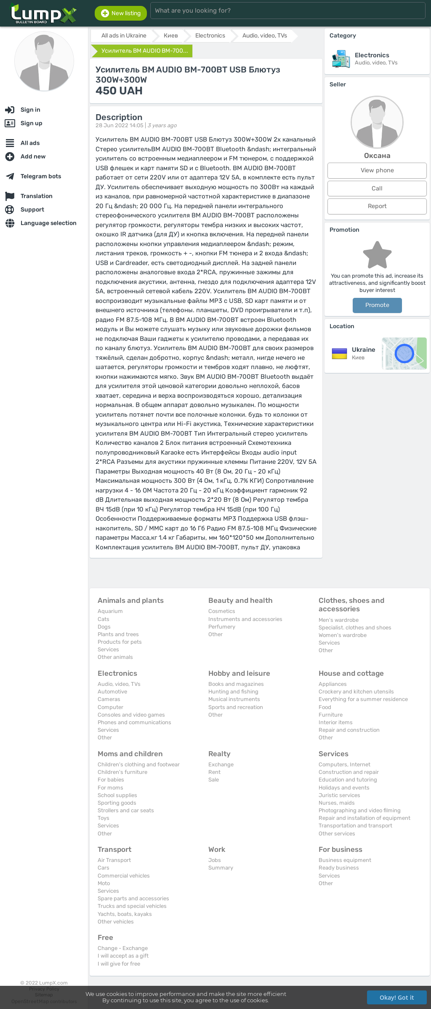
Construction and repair (349, 772)
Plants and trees (118, 634)
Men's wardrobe (339, 620)
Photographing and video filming (360, 810)
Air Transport (114, 860)
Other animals (115, 657)
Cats (103, 619)
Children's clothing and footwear (139, 764)
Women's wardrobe (343, 635)
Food (325, 707)
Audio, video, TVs (119, 684)
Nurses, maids (337, 803)
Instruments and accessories (245, 619)
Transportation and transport (355, 825)
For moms (110, 787)
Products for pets (120, 642)
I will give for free (119, 964)
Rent (214, 772)
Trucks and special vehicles (132, 906)
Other (215, 634)
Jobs (214, 860)
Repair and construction (349, 730)
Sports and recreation (235, 707)
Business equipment (345, 860)
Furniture (331, 715)
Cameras (109, 699)
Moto (104, 883)
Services (108, 649)
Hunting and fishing (233, 691)
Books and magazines (236, 684)
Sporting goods (117, 803)
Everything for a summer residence (363, 699)
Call (377, 188)
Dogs (104, 627)
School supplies (117, 795)
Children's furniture (122, 772)
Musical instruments (234, 699)
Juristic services (339, 795)
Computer (110, 707)
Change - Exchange (123, 948)
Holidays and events (344, 787)
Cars (103, 867)
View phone (377, 170)
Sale (213, 779)
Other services (337, 833)
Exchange (221, 764)
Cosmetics (221, 611)
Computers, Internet (344, 764)
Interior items (336, 722)
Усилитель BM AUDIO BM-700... (144, 50)
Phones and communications (134, 722)
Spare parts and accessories (133, 898)
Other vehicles (116, 921)
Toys (103, 818)
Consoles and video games (131, 715)
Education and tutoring (348, 779)
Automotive (112, 691)
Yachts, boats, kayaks (125, 914)
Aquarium (110, 611)
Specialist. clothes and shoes (355, 627)
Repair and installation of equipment (364, 818)
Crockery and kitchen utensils (356, 691)
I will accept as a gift (123, 956)
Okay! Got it (397, 997)
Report (377, 206)
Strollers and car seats (126, 810)
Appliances (333, 684)
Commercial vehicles (124, 876)
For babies (111, 779)
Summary (220, 867)
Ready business (339, 867)
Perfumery (221, 627)
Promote (377, 305)
